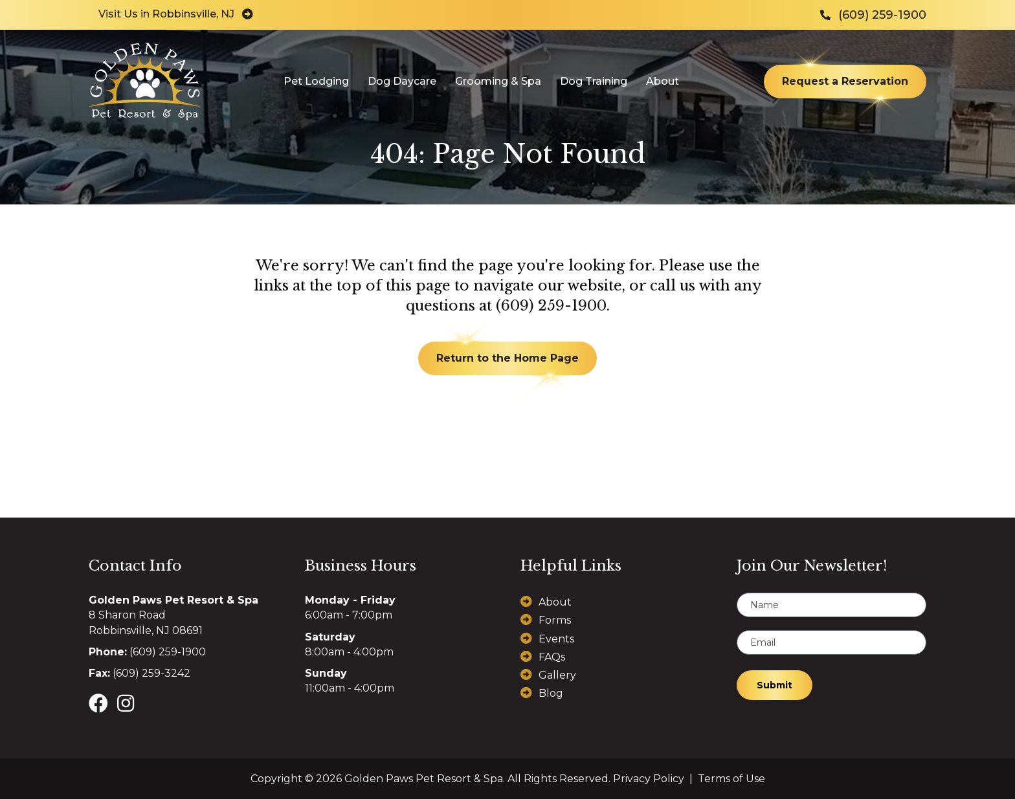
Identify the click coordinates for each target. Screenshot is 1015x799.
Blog (551, 693)
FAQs (552, 657)
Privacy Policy (648, 778)
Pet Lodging (316, 81)
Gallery (557, 675)
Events (556, 639)
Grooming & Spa (498, 81)
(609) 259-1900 (551, 305)
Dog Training (593, 81)
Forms (555, 620)
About (662, 81)
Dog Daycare (402, 81)
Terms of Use (731, 778)
